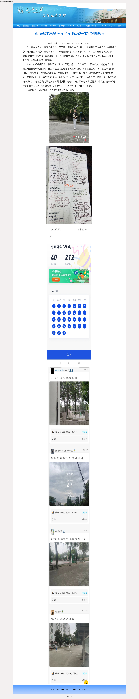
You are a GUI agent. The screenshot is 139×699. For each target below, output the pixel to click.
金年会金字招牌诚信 (6, 1)
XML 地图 (69, 696)
